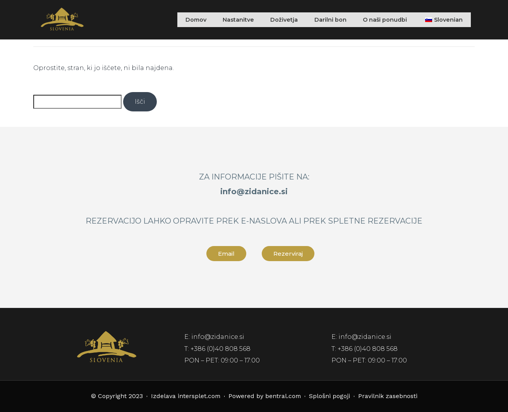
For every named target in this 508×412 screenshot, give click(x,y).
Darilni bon (323, 19)
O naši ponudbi (381, 19)
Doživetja (276, 19)
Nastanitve (228, 19)
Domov (184, 19)
